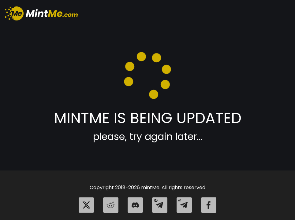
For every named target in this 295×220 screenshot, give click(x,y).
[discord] (135, 205)
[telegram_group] (160, 205)
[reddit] (111, 205)
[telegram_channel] (184, 205)
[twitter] (86, 205)
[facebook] (208, 205)
